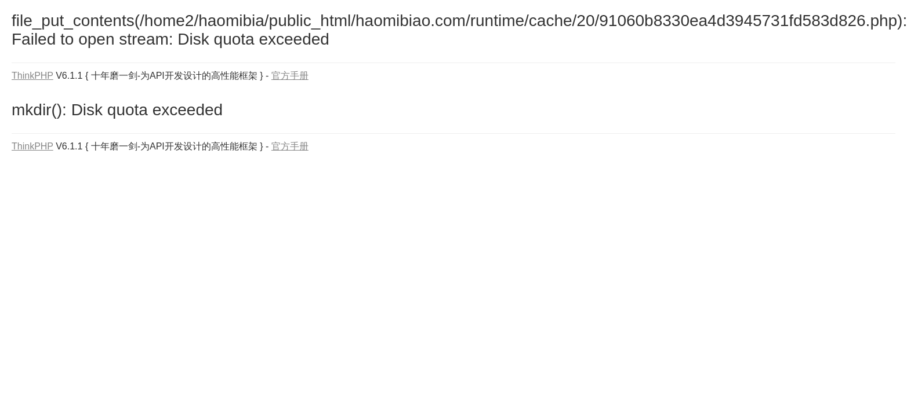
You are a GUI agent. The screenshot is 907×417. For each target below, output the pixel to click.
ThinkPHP (32, 76)
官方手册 (290, 76)
